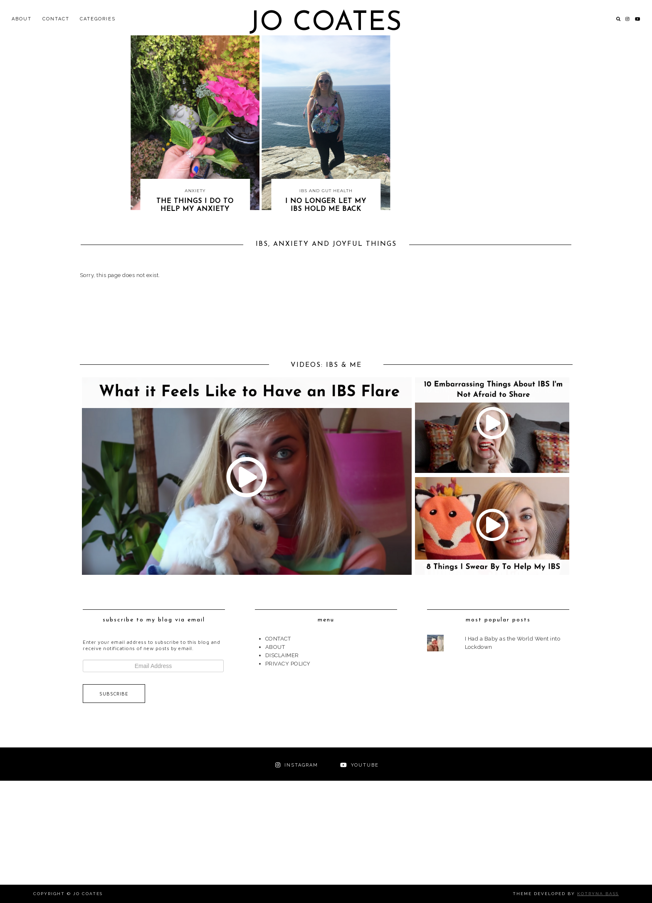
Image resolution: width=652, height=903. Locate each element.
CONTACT (55, 19)
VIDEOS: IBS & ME (326, 365)
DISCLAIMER (282, 655)
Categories (98, 19)
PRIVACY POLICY (288, 664)
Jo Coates (325, 23)
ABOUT (22, 19)
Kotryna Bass (598, 893)
